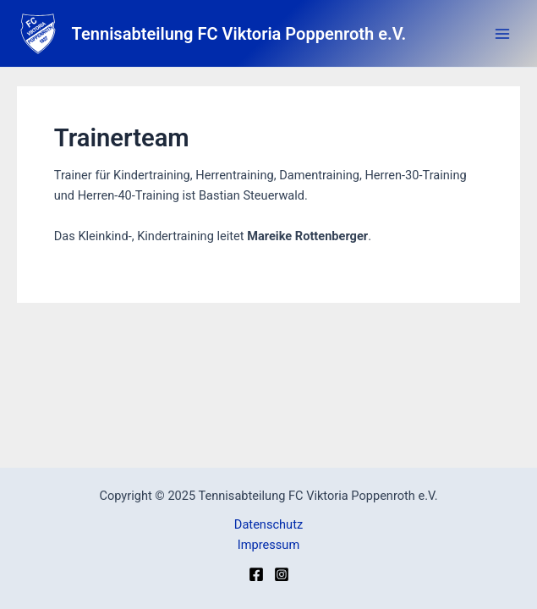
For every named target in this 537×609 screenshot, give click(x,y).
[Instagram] (281, 574)
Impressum (268, 544)
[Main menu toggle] (502, 34)
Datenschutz (268, 524)
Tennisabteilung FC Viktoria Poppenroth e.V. (239, 34)
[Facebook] (256, 574)
